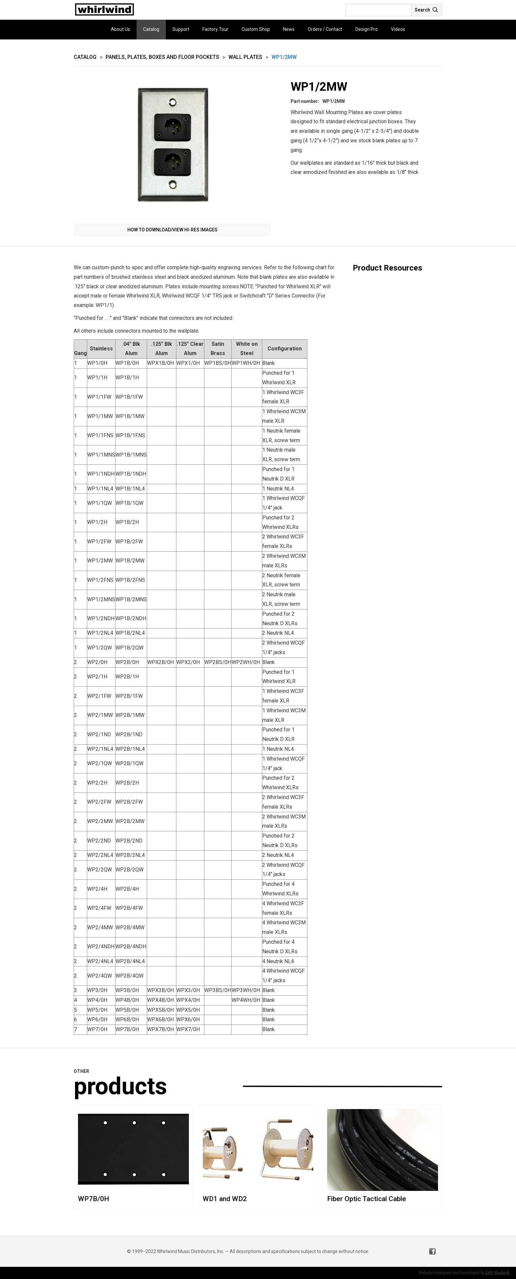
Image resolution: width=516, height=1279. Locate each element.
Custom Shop (256, 29)
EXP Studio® (497, 1272)
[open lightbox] (172, 148)
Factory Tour (215, 29)
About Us (120, 29)
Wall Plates (245, 57)
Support (180, 29)
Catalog (151, 29)
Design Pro (366, 29)
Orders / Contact (325, 29)
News (289, 29)
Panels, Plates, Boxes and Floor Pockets (162, 57)
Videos (398, 29)
